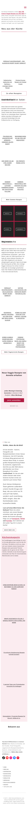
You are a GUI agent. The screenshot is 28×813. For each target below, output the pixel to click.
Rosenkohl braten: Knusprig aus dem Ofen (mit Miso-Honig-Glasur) (8, 316)
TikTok (22, 519)
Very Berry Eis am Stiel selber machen (8, 163)
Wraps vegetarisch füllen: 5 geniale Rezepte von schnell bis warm (14, 620)
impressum (6, 780)
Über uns (6, 769)
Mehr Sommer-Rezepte (14, 199)
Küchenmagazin (11, 537)
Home (5, 767)
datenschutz (7, 775)
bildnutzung (7, 773)
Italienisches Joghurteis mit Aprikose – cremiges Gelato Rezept (8, 84)
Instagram (15, 519)
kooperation (7, 771)
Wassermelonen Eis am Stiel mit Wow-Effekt (20, 138)
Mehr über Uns (9, 530)
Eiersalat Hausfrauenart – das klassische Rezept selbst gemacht (7, 291)
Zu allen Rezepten (14, 93)
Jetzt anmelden (14, 400)
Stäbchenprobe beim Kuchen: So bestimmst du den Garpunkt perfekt (14, 587)
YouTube (9, 521)
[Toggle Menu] (25, 7)
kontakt (5, 784)
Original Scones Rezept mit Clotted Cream (20, 82)
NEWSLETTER (6, 778)
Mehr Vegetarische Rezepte (14, 352)
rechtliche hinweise (9, 782)
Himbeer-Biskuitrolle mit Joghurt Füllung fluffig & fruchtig (20, 185)
